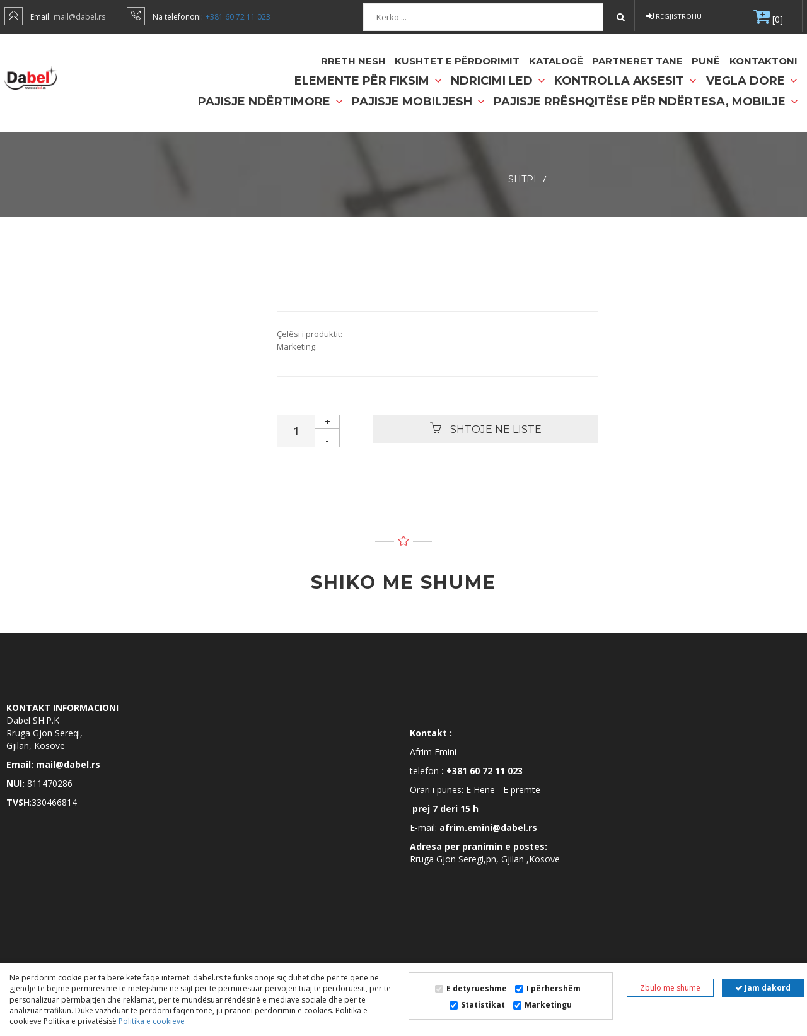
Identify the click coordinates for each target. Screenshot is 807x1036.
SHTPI (522, 179)
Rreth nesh (354, 61)
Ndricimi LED (498, 81)
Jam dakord (763, 987)
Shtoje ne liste (486, 428)
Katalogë (556, 61)
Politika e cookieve (151, 1021)
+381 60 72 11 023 (238, 16)
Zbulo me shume (670, 987)
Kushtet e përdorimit (457, 61)
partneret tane (637, 61)
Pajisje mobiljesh (418, 102)
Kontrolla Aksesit (625, 81)
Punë (706, 61)
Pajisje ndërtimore (270, 102)
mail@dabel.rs (79, 16)
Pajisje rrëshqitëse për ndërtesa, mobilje (646, 102)
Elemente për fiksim (368, 81)
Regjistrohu (674, 16)
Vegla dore (752, 81)
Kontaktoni (763, 61)
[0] (776, 19)
